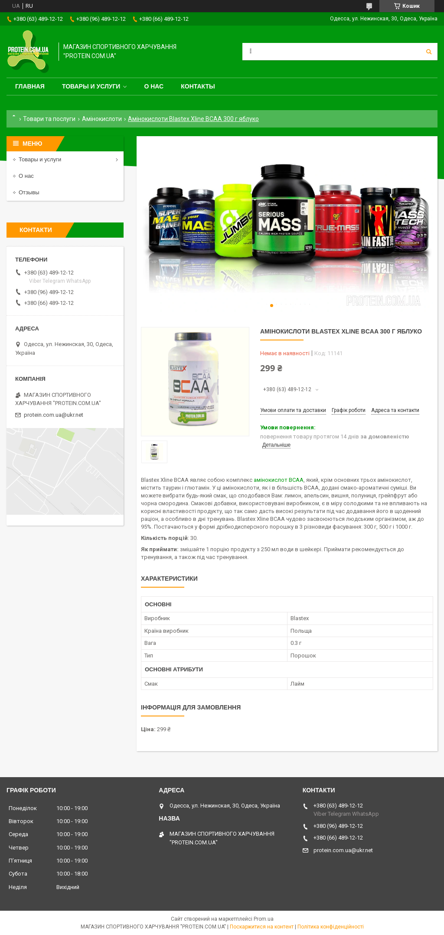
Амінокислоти (102, 118)
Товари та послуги (49, 118)
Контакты (198, 86)
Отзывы (29, 192)
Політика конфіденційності (330, 927)
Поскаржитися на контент (262, 927)
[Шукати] (428, 51)
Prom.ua (264, 919)
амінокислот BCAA (279, 480)
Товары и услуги (91, 86)
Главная (30, 86)
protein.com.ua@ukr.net (53, 415)
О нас (153, 86)
